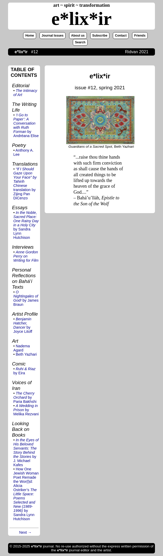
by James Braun (25, 298)
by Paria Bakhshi (24, 397)
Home (29, 35)
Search (80, 42)
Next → (25, 532)
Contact (121, 35)
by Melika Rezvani (26, 410)
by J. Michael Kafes (25, 452)
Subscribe (99, 35)
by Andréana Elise (26, 125)
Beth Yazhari (26, 354)
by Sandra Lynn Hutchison (26, 225)
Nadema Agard (21, 348)
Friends (139, 35)
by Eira (24, 371)
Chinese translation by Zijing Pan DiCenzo (25, 183)
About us (78, 35)
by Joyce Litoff (22, 325)
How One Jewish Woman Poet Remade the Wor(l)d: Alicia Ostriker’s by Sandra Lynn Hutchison (25, 494)
